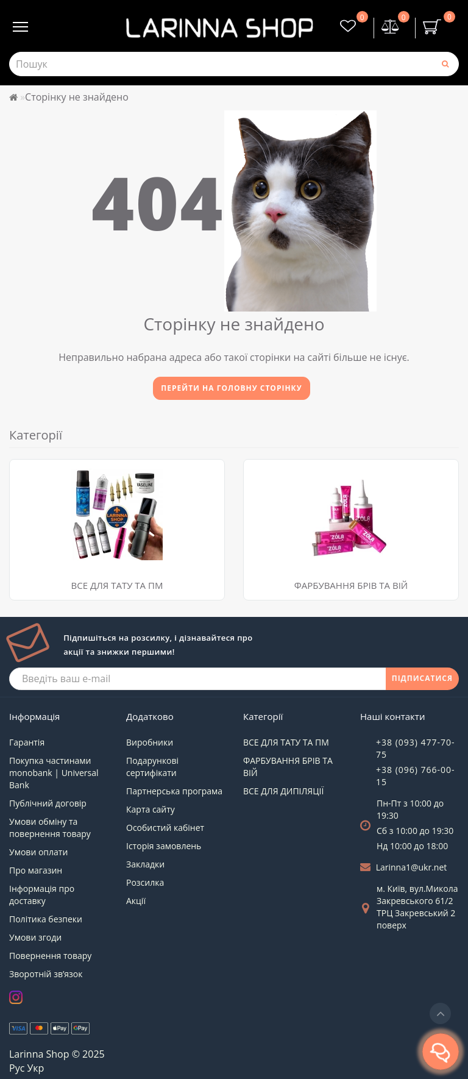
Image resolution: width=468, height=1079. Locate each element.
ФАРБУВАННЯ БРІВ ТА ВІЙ (351, 585)
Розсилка (145, 882)
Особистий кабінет (165, 827)
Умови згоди (35, 937)
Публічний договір (48, 803)
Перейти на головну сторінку (231, 388)
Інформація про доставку (41, 894)
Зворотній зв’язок (45, 974)
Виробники (149, 742)
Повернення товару (50, 955)
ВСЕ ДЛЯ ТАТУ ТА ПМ (117, 585)
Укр (35, 1068)
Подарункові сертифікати (152, 766)
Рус (16, 1068)
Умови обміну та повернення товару (50, 827)
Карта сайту (150, 809)
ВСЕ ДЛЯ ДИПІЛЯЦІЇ (283, 791)
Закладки (145, 864)
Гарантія (26, 742)
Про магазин (35, 870)
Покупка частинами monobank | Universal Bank (54, 773)
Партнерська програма (174, 791)
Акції (136, 900)
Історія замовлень (163, 846)
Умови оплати (38, 852)
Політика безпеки (45, 919)
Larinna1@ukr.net (411, 867)
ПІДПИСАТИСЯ (422, 678)
